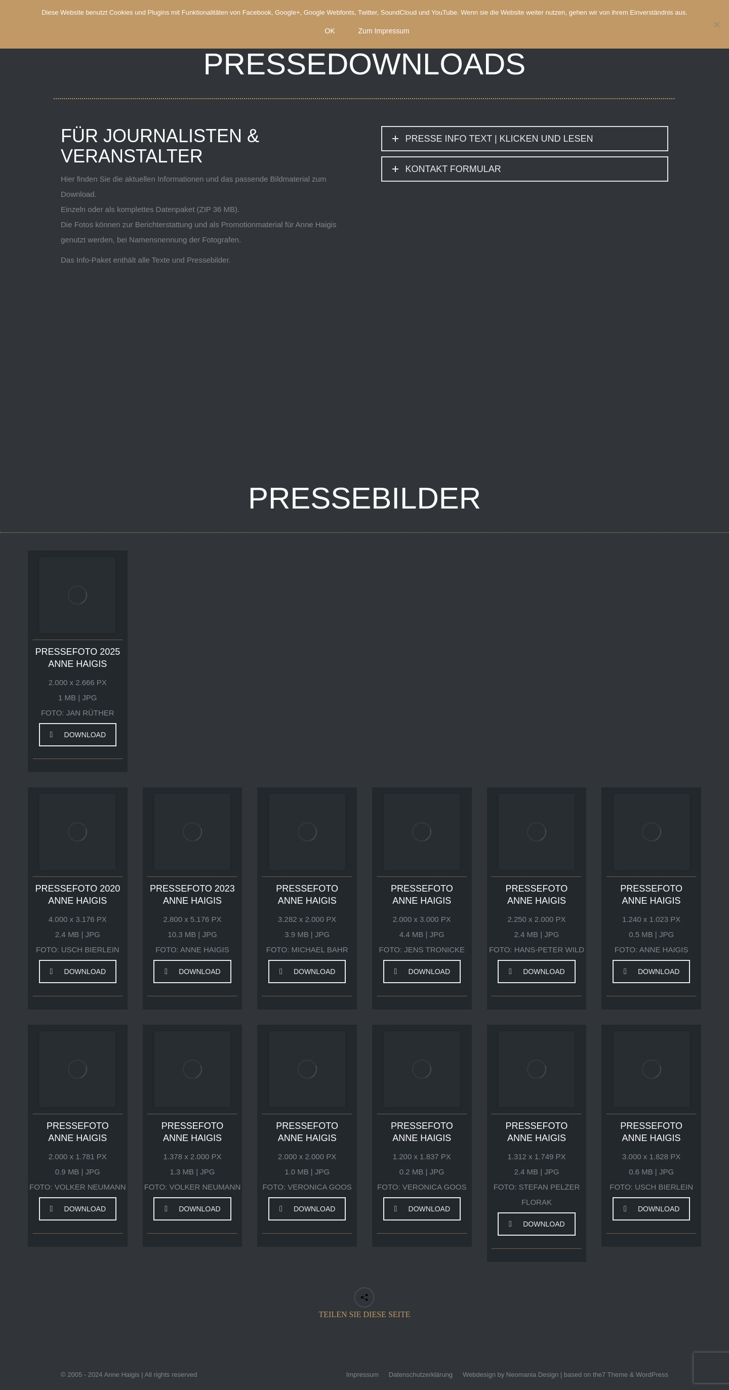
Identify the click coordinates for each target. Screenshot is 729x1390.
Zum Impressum (384, 31)
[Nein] (716, 24)
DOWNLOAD (78, 735)
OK (330, 31)
